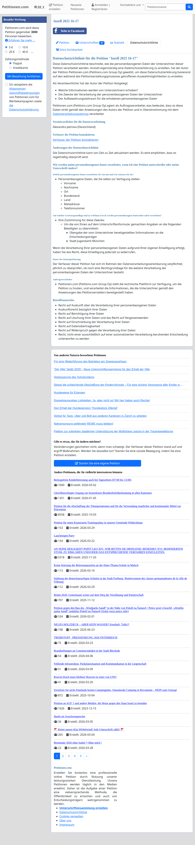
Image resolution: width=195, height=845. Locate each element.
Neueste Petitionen (77, 7)
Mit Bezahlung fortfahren (23, 76)
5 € (11, 47)
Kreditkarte (20, 68)
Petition (62, 43)
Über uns (65, 820)
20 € (12, 52)
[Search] (165, 7)
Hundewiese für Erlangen (69, 392)
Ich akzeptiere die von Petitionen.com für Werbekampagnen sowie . (25, 97)
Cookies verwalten (71, 816)
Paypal (17, 63)
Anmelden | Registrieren (101, 7)
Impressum (66, 825)
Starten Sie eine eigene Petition (97, 463)
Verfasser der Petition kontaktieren (76, 140)
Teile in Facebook (68, 31)
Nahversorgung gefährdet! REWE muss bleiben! (84, 423)
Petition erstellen (56, 7)
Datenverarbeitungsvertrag (71, 114)
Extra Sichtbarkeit (69, 50)
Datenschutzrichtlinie (144, 43)
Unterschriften (89, 43)
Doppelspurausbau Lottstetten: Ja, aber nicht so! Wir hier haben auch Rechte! (102, 400)
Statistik (117, 43)
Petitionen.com (15, 7)
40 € (25, 52)
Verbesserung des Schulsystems (74, 377)
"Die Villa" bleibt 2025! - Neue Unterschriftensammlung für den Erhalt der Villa (102, 369)
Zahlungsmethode (17, 59)
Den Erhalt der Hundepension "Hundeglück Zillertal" (86, 408)
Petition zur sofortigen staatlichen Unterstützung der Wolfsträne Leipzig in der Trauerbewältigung (113, 431)
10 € (25, 47)
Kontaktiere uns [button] (131, 5)
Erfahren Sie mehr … (20, 40)
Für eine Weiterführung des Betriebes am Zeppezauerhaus (90, 361)
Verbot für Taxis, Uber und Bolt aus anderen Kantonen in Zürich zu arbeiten (100, 415)
